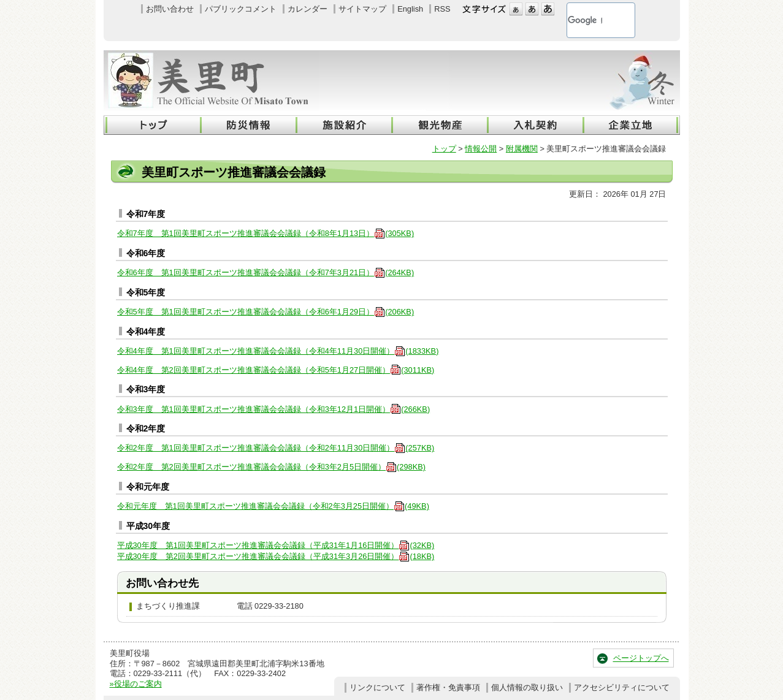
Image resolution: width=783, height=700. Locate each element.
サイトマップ (362, 8)
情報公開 (481, 148)
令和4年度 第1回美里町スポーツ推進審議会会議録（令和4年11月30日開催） (278, 351)
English (410, 8)
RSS (442, 8)
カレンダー (307, 8)
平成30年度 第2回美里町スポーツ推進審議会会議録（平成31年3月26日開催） (276, 556)
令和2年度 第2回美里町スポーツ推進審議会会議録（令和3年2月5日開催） (271, 466)
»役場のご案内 (136, 683)
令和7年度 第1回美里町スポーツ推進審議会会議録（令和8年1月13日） (265, 233)
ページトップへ (641, 658)
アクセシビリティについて (622, 687)
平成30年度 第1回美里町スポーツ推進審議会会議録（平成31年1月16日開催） (276, 545)
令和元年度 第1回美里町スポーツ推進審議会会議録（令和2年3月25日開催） (273, 506)
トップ (444, 148)
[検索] (585, 20)
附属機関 (522, 148)
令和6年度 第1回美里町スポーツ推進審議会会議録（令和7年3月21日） (265, 272)
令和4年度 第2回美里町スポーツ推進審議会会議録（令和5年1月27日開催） (276, 370)
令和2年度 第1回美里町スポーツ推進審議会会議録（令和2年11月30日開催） (276, 447)
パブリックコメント (241, 8)
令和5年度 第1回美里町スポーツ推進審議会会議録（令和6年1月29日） (265, 311)
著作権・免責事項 (448, 687)
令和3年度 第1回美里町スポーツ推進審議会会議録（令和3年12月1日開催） (273, 409)
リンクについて (377, 687)
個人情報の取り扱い (527, 687)
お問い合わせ (170, 8)
